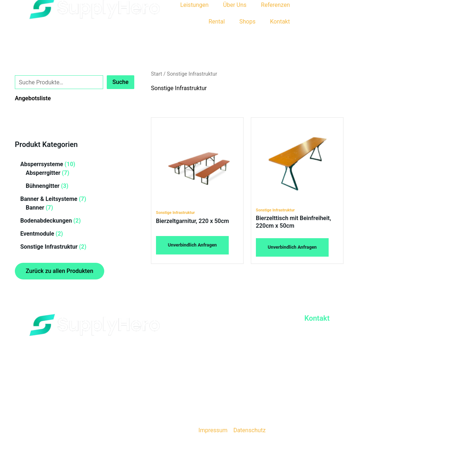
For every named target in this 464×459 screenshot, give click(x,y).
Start (156, 74)
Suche (23, 69)
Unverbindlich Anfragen (192, 245)
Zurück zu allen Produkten (59, 271)
